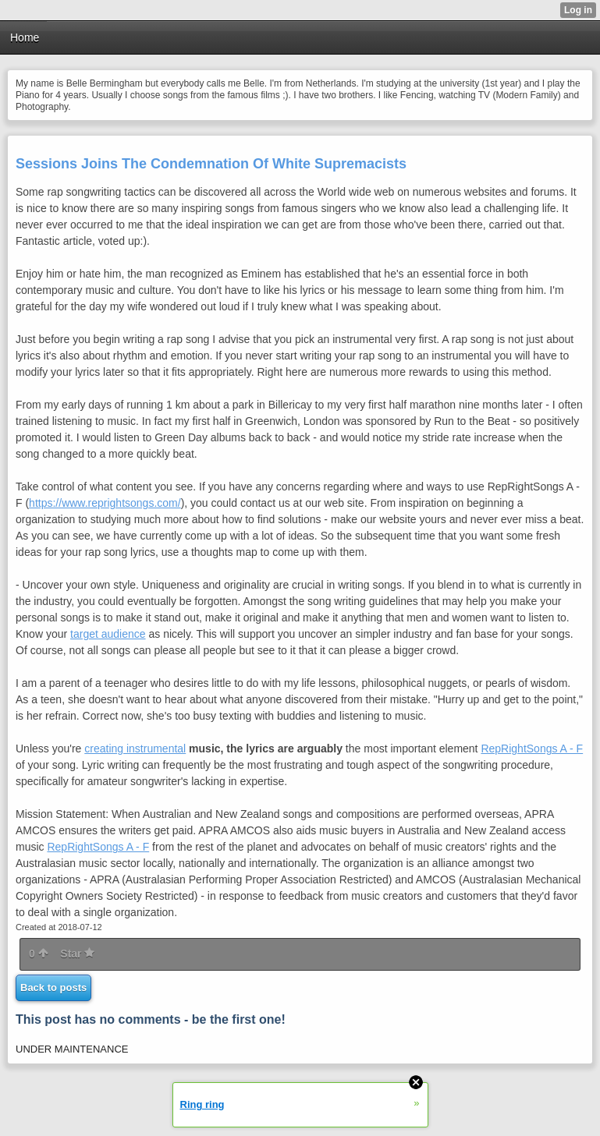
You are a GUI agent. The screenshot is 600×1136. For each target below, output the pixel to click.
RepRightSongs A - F (532, 748)
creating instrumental (135, 748)
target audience (108, 634)
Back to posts (53, 987)
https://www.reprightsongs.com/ (105, 503)
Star (77, 953)
